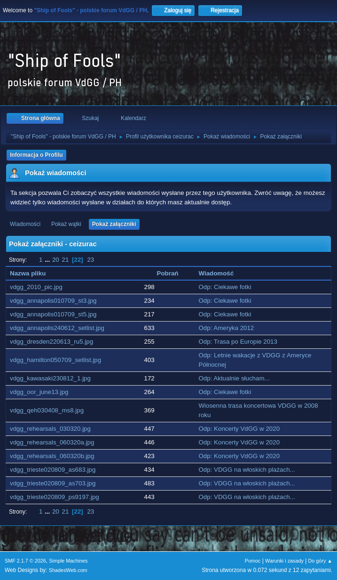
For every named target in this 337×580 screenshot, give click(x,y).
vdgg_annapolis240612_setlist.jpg (57, 327)
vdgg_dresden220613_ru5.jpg (51, 341)
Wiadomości (25, 224)
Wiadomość (216, 273)
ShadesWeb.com (68, 570)
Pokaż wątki (66, 224)
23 (90, 259)
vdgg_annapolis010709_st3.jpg (53, 300)
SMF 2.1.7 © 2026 (25, 561)
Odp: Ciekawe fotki (224, 286)
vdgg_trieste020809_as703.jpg (52, 483)
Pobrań (168, 273)
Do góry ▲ (320, 561)
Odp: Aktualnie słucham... (233, 378)
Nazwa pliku (33, 273)
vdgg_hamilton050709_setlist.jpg (55, 359)
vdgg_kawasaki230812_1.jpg (50, 378)
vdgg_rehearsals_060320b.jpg (52, 455)
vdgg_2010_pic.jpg (36, 286)
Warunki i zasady (284, 561)
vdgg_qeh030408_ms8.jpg (47, 410)
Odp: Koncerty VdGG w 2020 (239, 428)
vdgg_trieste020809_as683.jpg (52, 469)
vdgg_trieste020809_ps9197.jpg (54, 496)
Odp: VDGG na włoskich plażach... (246, 469)
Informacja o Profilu (36, 155)
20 (55, 259)
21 (65, 259)
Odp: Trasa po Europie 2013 (237, 341)
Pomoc (253, 561)
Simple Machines (68, 561)
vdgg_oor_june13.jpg (39, 391)
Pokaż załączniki (114, 224)
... (48, 259)
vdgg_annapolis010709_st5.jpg (53, 314)
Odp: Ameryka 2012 (226, 327)
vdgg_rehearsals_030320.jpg (50, 428)
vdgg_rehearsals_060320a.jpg (52, 442)
